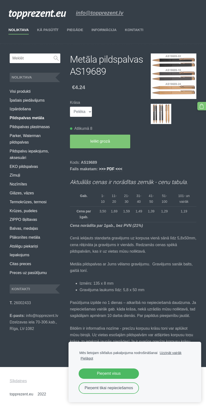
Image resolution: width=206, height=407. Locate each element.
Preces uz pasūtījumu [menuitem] (28, 273)
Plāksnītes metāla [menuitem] (25, 237)
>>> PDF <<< (110, 169)
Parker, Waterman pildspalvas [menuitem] (25, 139)
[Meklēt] (35, 58)
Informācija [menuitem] (105, 30)
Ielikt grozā (100, 141)
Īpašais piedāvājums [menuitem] (27, 100)
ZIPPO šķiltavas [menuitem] (23, 219)
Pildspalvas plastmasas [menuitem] (30, 127)
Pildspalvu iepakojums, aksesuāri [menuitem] (29, 154)
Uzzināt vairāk (170, 353)
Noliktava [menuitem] (20, 30)
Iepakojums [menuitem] (19, 255)
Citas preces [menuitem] (20, 264)
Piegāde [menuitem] (76, 30)
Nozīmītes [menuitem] (18, 184)
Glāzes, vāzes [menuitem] (22, 193)
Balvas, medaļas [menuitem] (24, 228)
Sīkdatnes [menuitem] (18, 381)
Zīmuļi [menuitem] (15, 175)
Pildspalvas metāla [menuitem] (27, 118)
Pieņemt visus (109, 373)
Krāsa (75, 102)
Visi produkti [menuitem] (20, 91)
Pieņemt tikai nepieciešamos (109, 388)
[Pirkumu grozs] (202, 106)
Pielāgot (87, 358)
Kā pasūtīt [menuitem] (49, 30)
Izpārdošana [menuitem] (20, 109)
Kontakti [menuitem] (135, 30)
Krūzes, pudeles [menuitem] (23, 211)
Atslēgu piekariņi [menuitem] (24, 246)
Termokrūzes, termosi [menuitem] (28, 202)
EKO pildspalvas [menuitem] (24, 166)
